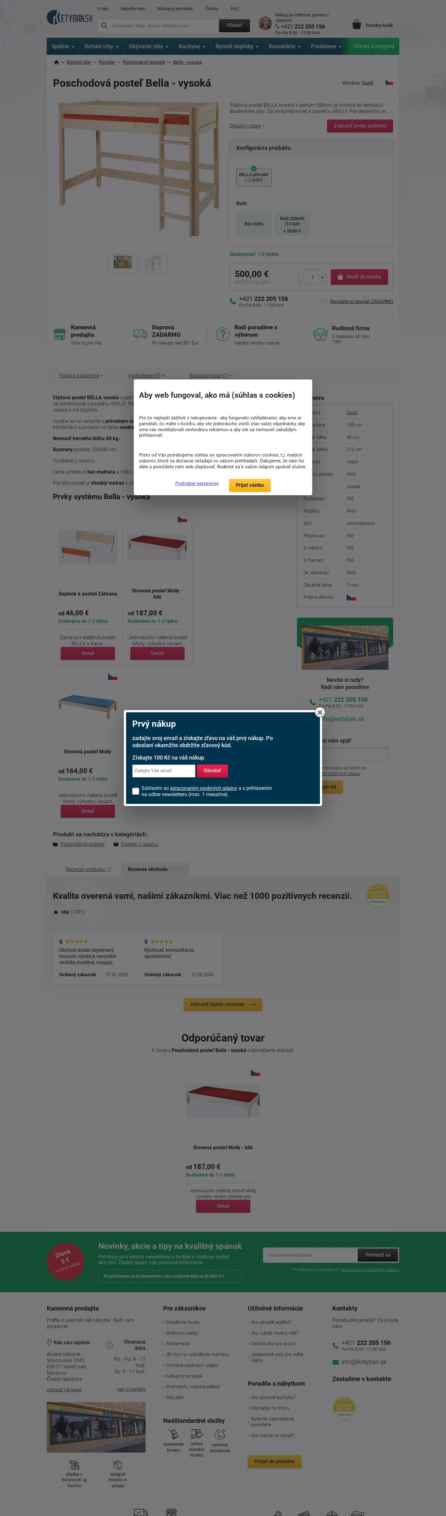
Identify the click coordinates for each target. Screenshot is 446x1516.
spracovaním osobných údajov (203, 788)
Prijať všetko (250, 485)
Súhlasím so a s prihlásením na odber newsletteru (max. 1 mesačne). (207, 791)
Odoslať (212, 771)
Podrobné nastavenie (197, 483)
